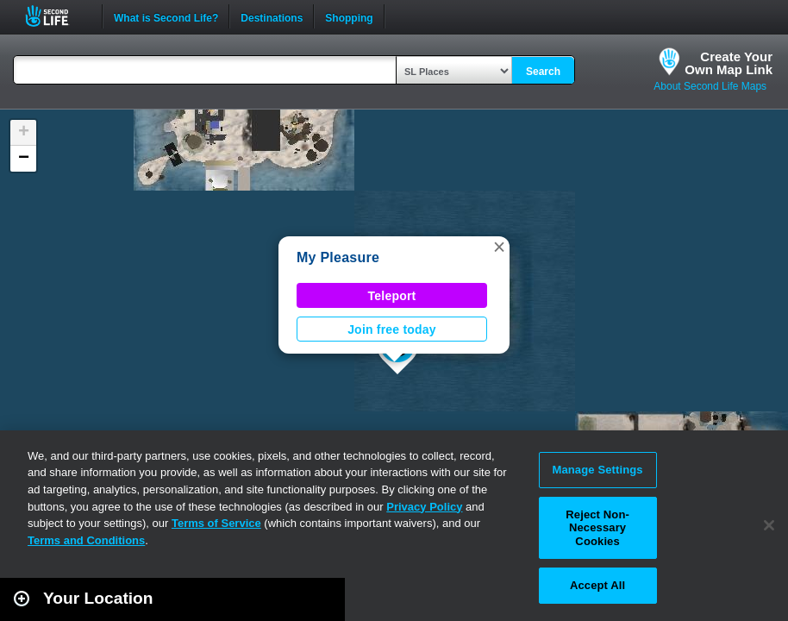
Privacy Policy (424, 506)
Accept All (597, 585)
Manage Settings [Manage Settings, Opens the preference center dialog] (597, 469)
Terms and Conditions (86, 540)
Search (543, 72)
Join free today (391, 329)
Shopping (348, 16)
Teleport (392, 296)
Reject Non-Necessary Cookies (597, 528)
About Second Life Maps (710, 86)
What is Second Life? (166, 16)
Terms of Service (216, 523)
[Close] (769, 525)
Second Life (56, 16)
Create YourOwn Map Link (728, 63)
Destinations (272, 16)
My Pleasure (338, 257)
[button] (499, 246)
